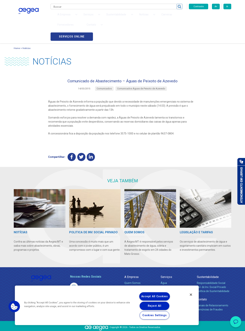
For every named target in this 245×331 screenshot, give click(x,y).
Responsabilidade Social (211, 265)
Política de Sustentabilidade (213, 273)
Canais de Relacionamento (212, 287)
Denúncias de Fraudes (210, 291)
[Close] (191, 295)
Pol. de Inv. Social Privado (211, 269)
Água (164, 265)
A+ (216, 6)
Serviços (166, 259)
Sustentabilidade (208, 259)
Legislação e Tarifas (172, 273)
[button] (14, 306)
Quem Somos (132, 265)
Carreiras (137, 16)
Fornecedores (157, 16)
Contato (202, 281)
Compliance (131, 269)
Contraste (199, 6)
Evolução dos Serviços (174, 277)
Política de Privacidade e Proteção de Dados (122, 325)
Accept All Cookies (154, 296)
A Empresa (131, 259)
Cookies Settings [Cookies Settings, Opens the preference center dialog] (154, 315)
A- (227, 6)
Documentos (168, 281)
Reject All (154, 305)
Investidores (131, 273)
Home (17, 28)
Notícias (26, 28)
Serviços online (210, 17)
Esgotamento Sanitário (174, 269)
